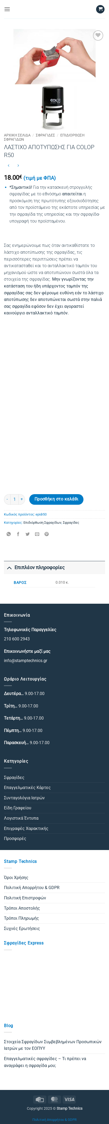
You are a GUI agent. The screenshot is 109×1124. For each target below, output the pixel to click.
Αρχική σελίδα (17, 135)
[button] (7, 9)
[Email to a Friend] (37, 534)
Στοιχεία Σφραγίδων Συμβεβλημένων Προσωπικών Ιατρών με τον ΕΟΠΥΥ (53, 1045)
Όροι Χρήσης (16, 877)
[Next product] (8, 166)
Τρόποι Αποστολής (22, 908)
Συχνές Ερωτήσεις (22, 928)
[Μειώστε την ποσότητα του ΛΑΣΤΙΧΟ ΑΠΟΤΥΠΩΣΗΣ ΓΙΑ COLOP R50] (7, 499)
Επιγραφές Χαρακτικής (26, 828)
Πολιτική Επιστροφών (25, 897)
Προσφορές (15, 838)
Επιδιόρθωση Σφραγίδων (42, 523)
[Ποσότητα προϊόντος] (14, 499)
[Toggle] (9, 567)
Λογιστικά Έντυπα (21, 818)
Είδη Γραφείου (17, 807)
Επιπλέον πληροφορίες (34, 567)
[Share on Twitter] (27, 534)
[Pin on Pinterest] (46, 534)
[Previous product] (18, 166)
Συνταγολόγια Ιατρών (24, 797)
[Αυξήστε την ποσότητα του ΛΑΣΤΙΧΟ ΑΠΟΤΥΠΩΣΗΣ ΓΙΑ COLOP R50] (22, 499)
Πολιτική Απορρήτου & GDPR (32, 887)
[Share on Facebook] (18, 534)
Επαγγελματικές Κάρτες (27, 787)
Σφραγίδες (45, 135)
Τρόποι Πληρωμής (21, 918)
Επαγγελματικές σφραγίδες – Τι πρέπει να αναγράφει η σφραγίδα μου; (45, 1062)
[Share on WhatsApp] (8, 534)
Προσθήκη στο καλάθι (56, 499)
